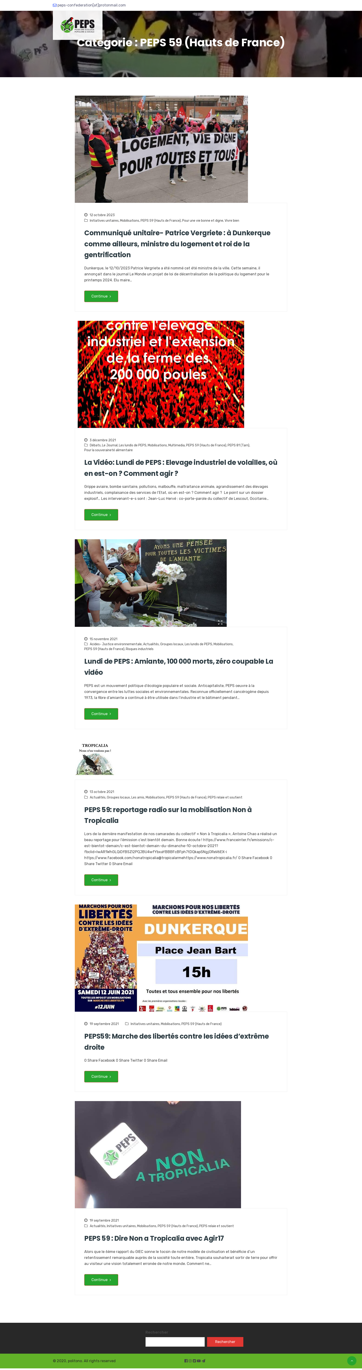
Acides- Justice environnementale (116, 645)
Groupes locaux (171, 645)
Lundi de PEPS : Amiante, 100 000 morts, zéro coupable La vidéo (177, 667)
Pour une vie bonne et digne (202, 221)
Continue (101, 297)
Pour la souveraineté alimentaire (108, 451)
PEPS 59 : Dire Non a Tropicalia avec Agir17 (155, 1240)
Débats (95, 446)
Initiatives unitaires (104, 221)
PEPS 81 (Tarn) (238, 446)
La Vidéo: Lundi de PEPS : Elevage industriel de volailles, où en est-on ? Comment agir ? (178, 468)
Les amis (137, 798)
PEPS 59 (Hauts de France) (161, 221)
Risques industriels (140, 650)
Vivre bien (232, 221)
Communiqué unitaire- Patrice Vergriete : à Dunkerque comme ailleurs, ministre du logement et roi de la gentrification (180, 244)
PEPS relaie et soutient (225, 798)
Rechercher (156, 1334)
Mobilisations (129, 221)
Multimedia (176, 446)
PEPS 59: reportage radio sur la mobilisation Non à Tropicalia (170, 816)
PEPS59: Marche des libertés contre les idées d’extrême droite (178, 1043)
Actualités (151, 645)
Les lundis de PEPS (132, 446)
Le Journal (110, 446)
